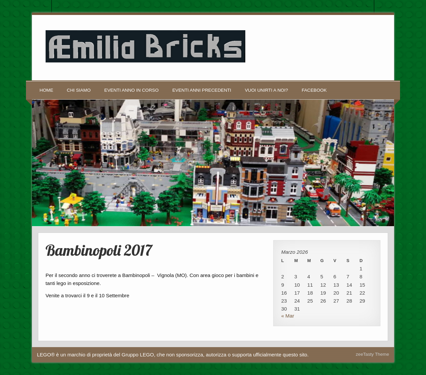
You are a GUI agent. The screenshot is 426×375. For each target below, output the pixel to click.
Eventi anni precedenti (201, 90)
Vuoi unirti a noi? (266, 90)
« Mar (287, 316)
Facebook (314, 90)
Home (46, 90)
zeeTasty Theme (372, 354)
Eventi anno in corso (131, 90)
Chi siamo (79, 90)
